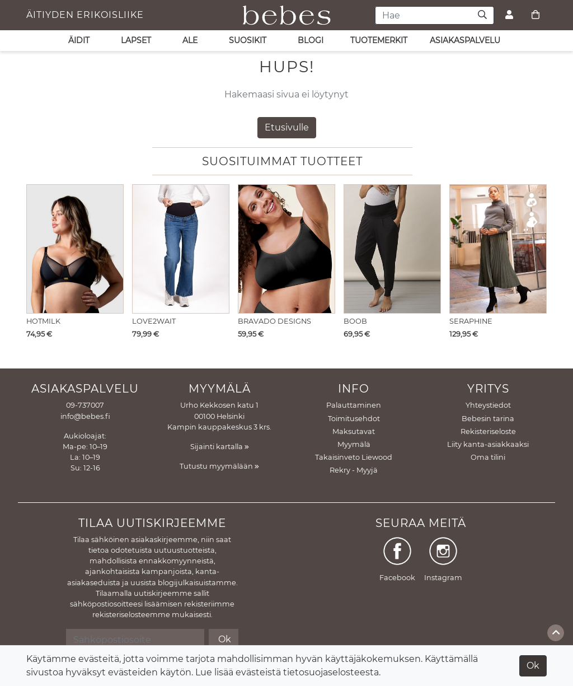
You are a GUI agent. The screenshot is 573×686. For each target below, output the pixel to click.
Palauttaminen (353, 405)
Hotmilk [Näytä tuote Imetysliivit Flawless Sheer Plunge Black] (43, 321)
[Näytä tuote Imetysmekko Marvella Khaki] (498, 249)
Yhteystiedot (488, 405)
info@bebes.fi (85, 416)
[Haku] (482, 15)
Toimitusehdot (354, 418)
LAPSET (136, 40)
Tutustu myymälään (219, 466)
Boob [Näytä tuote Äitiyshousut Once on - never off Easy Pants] (355, 321)
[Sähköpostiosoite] (135, 639)
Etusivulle (287, 127)
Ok (533, 665)
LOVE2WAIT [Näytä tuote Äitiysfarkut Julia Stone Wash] (154, 321)
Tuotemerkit (378, 40)
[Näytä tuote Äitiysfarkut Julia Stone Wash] (180, 249)
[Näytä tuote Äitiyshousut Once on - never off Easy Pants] (392, 249)
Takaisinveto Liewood (353, 457)
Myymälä (353, 444)
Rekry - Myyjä (354, 470)
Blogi (310, 40)
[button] (535, 251)
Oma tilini (488, 457)
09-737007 (85, 405)
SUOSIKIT (247, 40)
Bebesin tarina (488, 418)
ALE (190, 40)
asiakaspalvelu (465, 40)
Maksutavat (353, 431)
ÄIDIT (79, 40)
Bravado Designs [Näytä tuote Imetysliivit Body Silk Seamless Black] (274, 321)
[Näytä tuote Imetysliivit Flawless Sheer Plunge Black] (75, 249)
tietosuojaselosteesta (331, 672)
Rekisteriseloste (488, 431)
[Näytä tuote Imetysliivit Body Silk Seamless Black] (286, 249)
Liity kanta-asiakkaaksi (488, 444)
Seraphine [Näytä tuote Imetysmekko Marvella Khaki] (470, 321)
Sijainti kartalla (219, 446)
